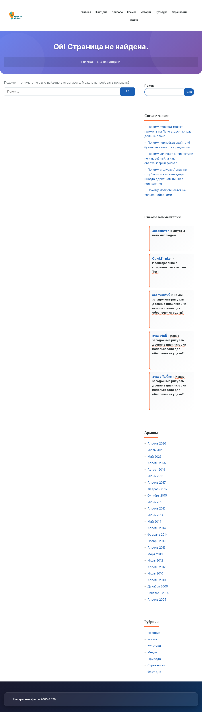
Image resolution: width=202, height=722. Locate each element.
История (146, 12)
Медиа (134, 20)
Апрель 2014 (156, 532)
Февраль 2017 (157, 493)
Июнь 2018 (155, 480)
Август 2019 (156, 473)
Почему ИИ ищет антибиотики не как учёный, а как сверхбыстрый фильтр (168, 158)
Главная (85, 12)
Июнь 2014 (155, 519)
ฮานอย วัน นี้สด (162, 380)
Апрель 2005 (156, 603)
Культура (162, 12)
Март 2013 (155, 558)
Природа (117, 12)
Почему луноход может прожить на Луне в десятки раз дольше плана (167, 131)
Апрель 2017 (156, 486)
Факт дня (101, 12)
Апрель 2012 (156, 571)
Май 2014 (154, 525)
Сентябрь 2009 (158, 597)
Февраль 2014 (157, 538)
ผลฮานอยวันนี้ (161, 296)
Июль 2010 (155, 577)
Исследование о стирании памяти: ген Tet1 (169, 268)
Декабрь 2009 (157, 590)
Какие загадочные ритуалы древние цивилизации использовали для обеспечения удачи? (169, 305)
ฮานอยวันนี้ (159, 338)
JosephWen (161, 231)
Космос (131, 12)
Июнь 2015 (155, 506)
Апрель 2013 (156, 551)
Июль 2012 (155, 564)
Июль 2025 (155, 454)
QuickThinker (162, 259)
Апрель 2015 (156, 512)
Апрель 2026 (156, 447)
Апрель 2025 (156, 467)
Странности (179, 12)
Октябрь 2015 (157, 499)
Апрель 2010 (156, 584)
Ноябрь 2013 (156, 545)
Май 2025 (154, 460)
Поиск (149, 85)
